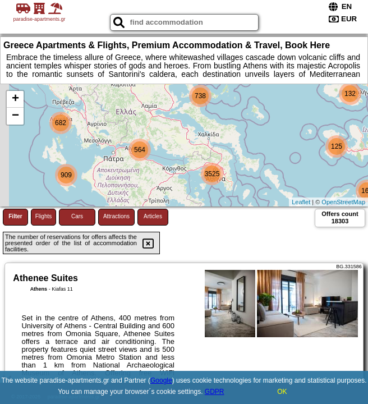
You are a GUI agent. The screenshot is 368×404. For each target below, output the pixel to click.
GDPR (214, 392)
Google (161, 380)
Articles (153, 216)
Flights (43, 216)
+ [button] (15, 99)
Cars (77, 216)
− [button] (15, 116)
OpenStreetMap (343, 202)
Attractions (116, 216)
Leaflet (301, 202)
